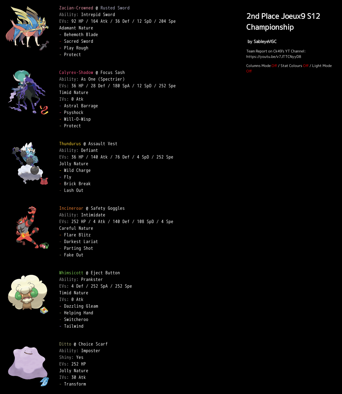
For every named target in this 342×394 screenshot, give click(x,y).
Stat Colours (291, 65)
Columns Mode (258, 65)
